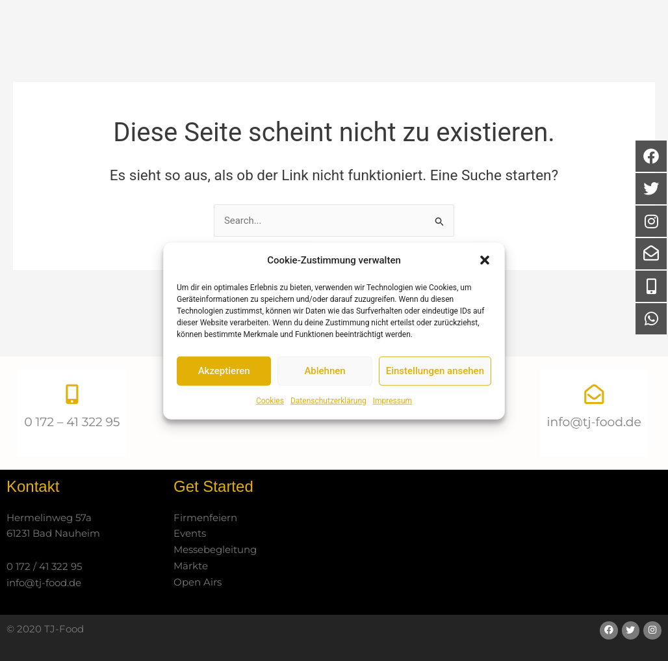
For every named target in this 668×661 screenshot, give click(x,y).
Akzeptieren (224, 371)
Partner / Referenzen (481, 45)
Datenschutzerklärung (328, 400)
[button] (484, 260)
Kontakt (587, 45)
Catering (374, 45)
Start (236, 45)
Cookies (270, 400)
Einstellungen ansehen (435, 371)
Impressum (392, 400)
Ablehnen (324, 371)
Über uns (296, 45)
